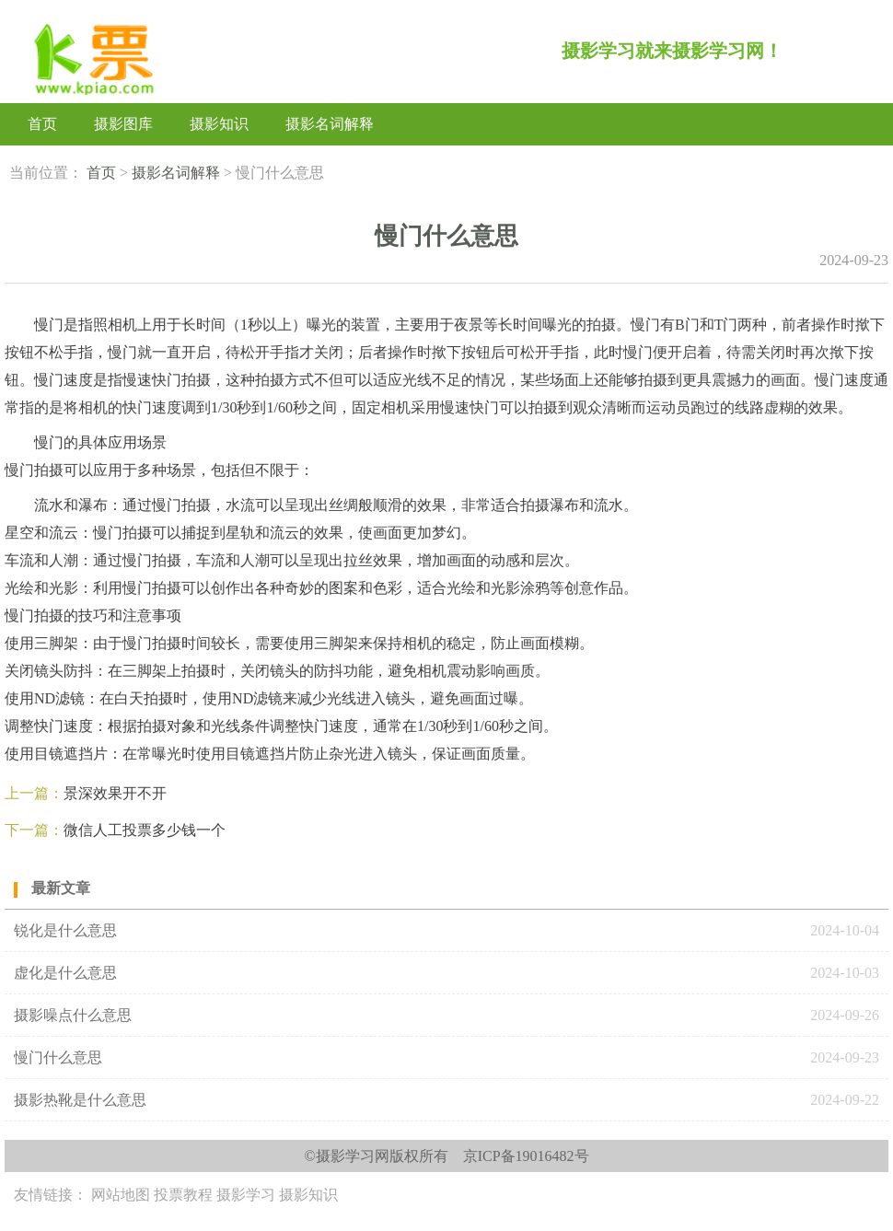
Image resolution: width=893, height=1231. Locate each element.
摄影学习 (245, 1194)
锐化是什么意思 (65, 930)
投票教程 (183, 1194)
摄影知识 (219, 124)
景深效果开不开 (115, 793)
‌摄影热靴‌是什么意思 (80, 1100)
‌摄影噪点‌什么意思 (73, 1015)
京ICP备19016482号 (526, 1156)
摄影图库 (123, 124)
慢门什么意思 (58, 1057)
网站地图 (120, 1194)
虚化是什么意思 (65, 973)
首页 (42, 124)
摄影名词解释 (329, 124)
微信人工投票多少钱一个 (145, 830)
